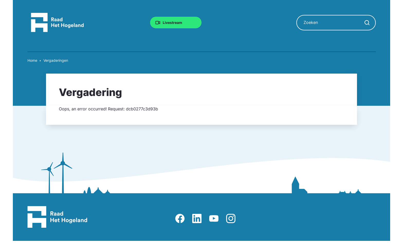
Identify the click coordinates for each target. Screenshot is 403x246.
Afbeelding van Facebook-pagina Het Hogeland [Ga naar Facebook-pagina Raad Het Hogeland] (180, 218)
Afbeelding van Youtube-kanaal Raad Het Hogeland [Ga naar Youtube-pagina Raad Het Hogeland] (213, 218)
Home (32, 60)
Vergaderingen (55, 60)
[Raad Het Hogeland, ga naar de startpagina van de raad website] (57, 22)
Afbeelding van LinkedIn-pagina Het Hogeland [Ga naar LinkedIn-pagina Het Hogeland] (197, 218)
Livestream (172, 22)
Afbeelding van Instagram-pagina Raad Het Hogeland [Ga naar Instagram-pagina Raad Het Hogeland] (230, 218)
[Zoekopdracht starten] (367, 23)
